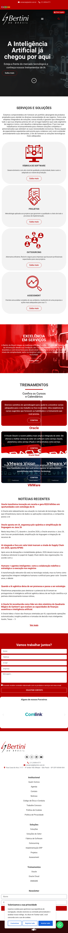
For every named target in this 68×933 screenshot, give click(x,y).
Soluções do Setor (34, 834)
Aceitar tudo (45, 923)
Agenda (34, 787)
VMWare (34, 485)
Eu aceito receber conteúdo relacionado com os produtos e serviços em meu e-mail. (32, 685)
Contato (34, 791)
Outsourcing (34, 843)
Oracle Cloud (34, 455)
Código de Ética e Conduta (34, 801)
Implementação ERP (34, 848)
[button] (42, 19)
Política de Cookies (34, 810)
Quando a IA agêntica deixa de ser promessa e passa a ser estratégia (33, 586)
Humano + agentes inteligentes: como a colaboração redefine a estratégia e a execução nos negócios (30, 567)
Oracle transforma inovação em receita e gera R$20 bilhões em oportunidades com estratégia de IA (30, 505)
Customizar (14, 923)
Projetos (34, 852)
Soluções (34, 829)
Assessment (34, 857)
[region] (30, 914)
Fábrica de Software (34, 838)
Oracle (34, 428)
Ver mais (34, 625)
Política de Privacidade (34, 815)
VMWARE (34, 881)
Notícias (34, 796)
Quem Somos (34, 782)
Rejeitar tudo (30, 923)
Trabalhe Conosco (34, 805)
